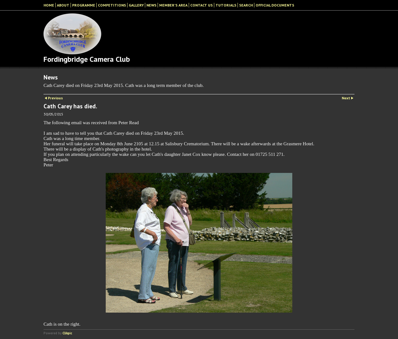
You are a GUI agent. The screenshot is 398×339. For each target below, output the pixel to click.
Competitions (112, 5)
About (63, 5)
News (151, 5)
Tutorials (225, 5)
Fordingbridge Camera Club (87, 59)
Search (246, 5)
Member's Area (173, 5)
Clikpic (67, 333)
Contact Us (201, 5)
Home (49, 5)
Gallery (136, 5)
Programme (83, 5)
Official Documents (275, 5)
